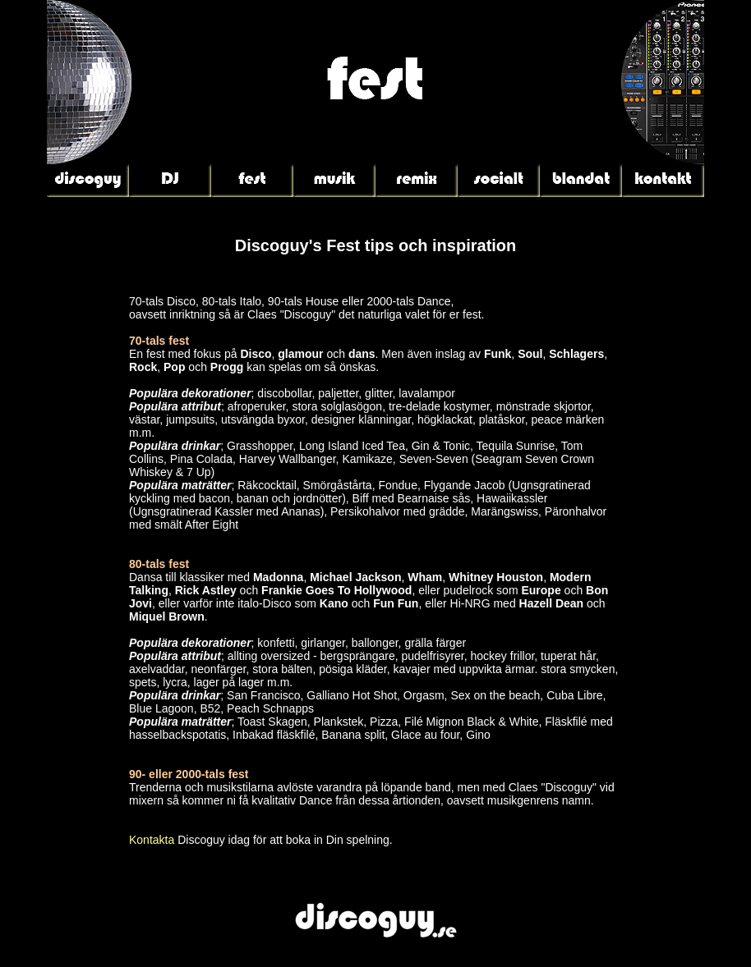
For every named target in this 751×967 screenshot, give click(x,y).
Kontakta (151, 839)
